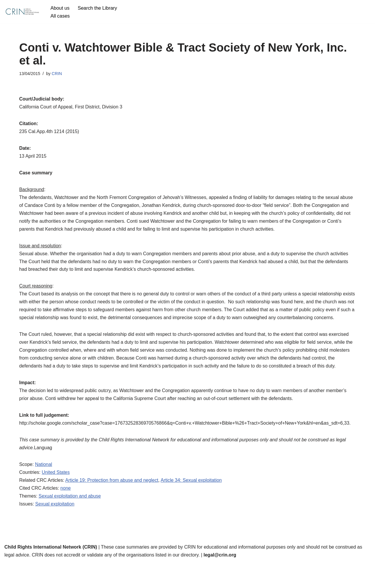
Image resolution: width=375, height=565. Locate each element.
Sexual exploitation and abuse (70, 498)
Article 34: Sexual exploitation (192, 482)
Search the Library (97, 8)
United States (56, 474)
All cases (60, 15)
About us (59, 8)
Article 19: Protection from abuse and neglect (112, 482)
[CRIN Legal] (22, 11)
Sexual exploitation (55, 506)
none (66, 490)
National (43, 466)
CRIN (57, 73)
